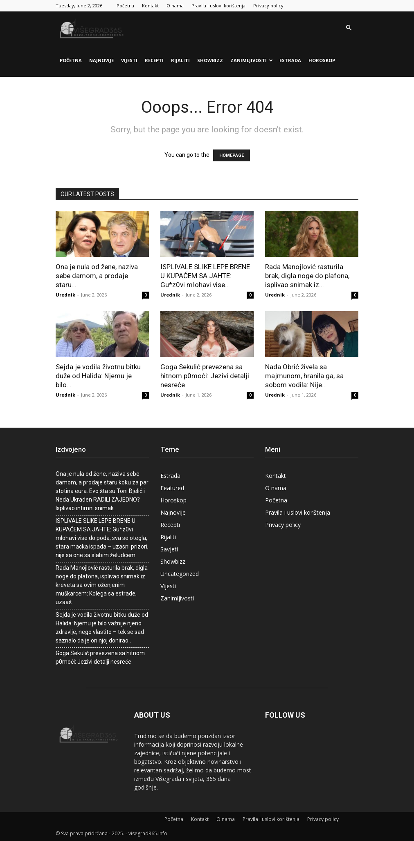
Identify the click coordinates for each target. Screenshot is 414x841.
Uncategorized (179, 574)
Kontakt (150, 5)
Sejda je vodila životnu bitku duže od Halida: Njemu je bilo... (98, 376)
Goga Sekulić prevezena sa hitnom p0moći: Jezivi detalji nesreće (204, 376)
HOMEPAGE (231, 155)
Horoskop (321, 60)
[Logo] (92, 27)
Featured (172, 488)
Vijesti (129, 60)
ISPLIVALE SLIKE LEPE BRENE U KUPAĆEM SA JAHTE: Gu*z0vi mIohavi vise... (205, 276)
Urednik (65, 295)
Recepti (154, 60)
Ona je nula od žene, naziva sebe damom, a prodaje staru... (97, 276)
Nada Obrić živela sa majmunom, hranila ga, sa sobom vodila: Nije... (304, 376)
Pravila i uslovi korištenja (218, 5)
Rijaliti (180, 60)
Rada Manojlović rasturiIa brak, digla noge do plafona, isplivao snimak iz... (307, 276)
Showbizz (210, 60)
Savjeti (169, 549)
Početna (125, 5)
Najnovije (101, 60)
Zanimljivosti (251, 60)
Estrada (290, 60)
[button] (348, 28)
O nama (175, 5)
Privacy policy (268, 5)
